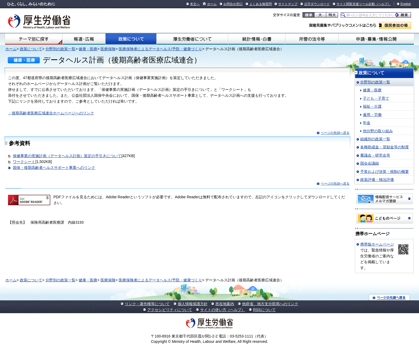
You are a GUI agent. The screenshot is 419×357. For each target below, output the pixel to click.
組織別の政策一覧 (375, 139)
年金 (366, 123)
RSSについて (264, 310)
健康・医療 (88, 49)
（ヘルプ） (383, 4)
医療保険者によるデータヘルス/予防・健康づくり (160, 49)
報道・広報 (84, 39)
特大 (332, 15)
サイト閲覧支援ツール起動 (355, 4)
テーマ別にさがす (33, 39)
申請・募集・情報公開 (376, 39)
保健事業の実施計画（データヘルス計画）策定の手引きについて (67, 156)
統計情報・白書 (256, 39)
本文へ (195, 4)
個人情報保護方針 (193, 304)
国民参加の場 (395, 25)
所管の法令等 (311, 39)
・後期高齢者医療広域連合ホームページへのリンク (51, 113)
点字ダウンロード (317, 4)
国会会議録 (369, 163)
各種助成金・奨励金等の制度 (384, 147)
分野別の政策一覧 (60, 49)
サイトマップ (287, 4)
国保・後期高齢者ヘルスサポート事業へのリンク (54, 167)
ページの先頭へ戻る (335, 133)
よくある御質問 (260, 4)
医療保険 (107, 49)
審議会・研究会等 (375, 155)
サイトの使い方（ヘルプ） (222, 310)
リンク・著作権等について (147, 304)
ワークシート (24, 162)
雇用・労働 (372, 114)
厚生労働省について (192, 39)
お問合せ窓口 (233, 4)
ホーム (212, 4)
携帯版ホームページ (377, 244)
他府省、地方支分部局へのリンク (270, 304)
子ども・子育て (376, 98)
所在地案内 (224, 304)
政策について (131, 39)
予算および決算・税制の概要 (384, 171)
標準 (308, 15)
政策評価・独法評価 (377, 179)
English (406, 4)
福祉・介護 (372, 106)
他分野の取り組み (378, 131)
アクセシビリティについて (169, 310)
